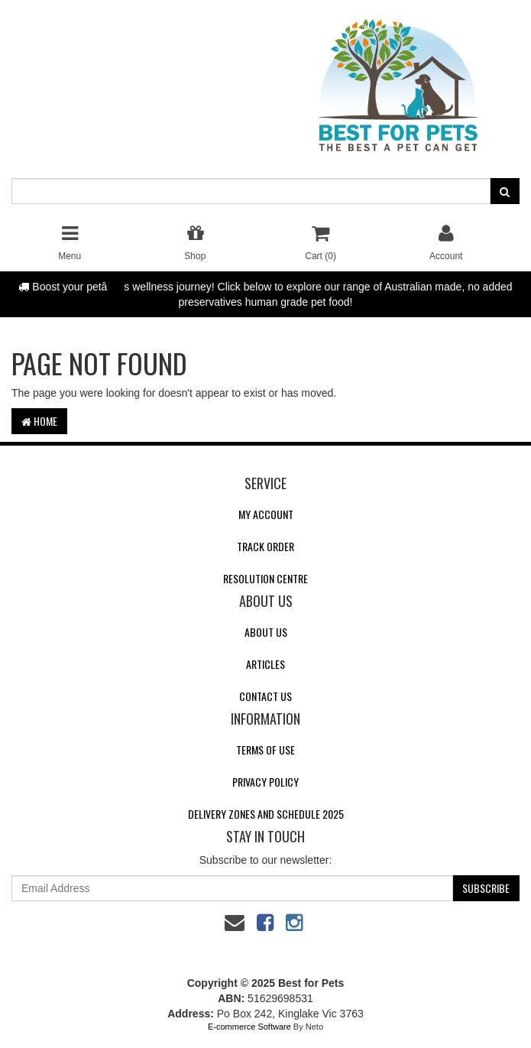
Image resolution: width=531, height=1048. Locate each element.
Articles (265, 664)
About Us (265, 632)
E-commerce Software (249, 1026)
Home (39, 421)
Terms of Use (265, 749)
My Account (265, 514)
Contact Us (265, 696)
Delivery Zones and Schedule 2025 (266, 814)
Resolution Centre (265, 578)
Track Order (265, 546)
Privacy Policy (265, 782)
